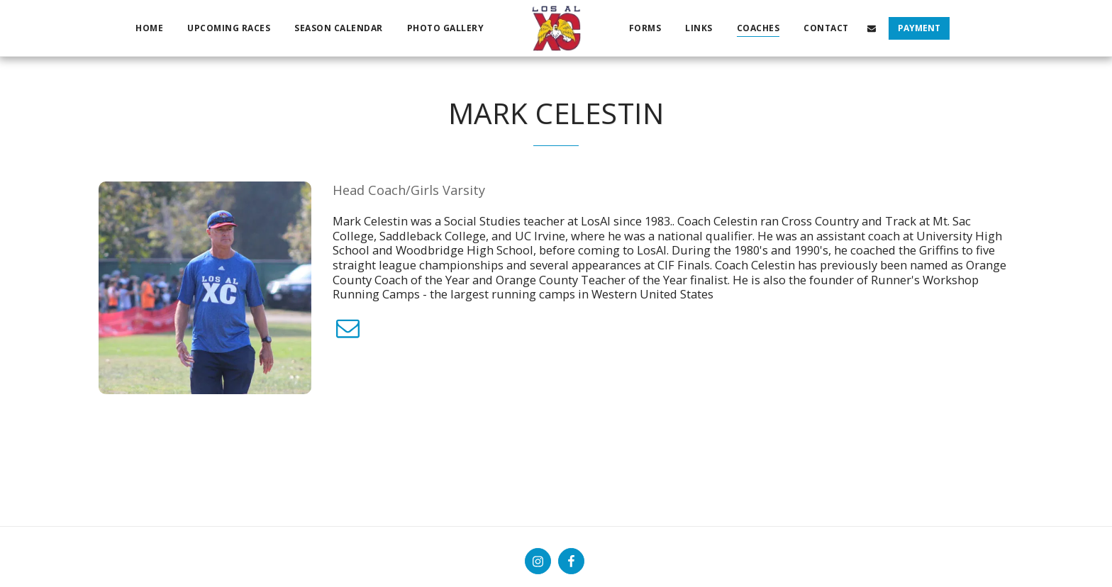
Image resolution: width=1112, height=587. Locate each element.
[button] (872, 28)
